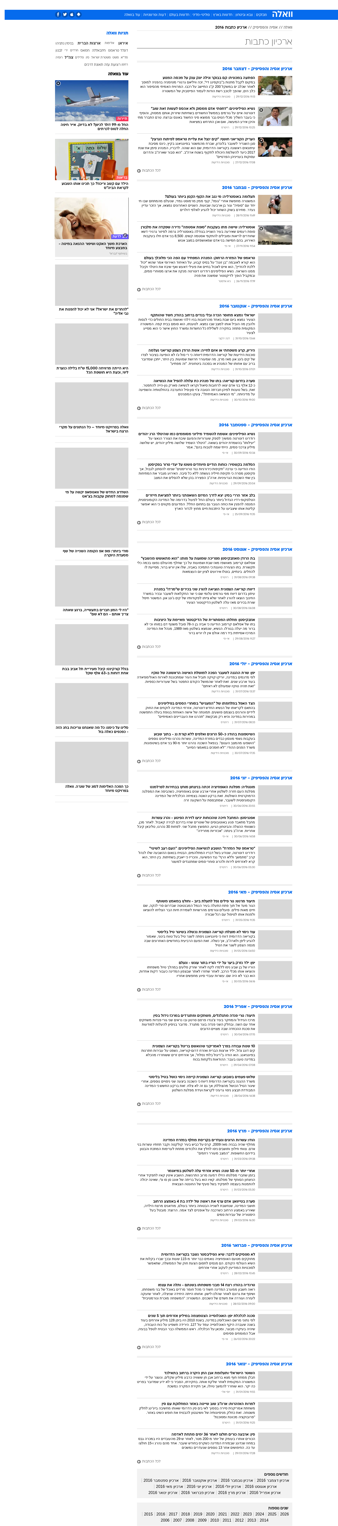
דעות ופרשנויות (150, 15)
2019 (193, 1514)
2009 (197, 1520)
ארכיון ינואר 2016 (158, 1493)
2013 (247, 1520)
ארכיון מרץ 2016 (227, 1493)
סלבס (207, 5)
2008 (185, 1520)
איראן (118, 43)
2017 (168, 1514)
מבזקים (256, 15)
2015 (143, 1514)
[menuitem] (252, 5)
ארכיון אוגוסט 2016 (256, 1486)
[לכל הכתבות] (210, 171)
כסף (194, 5)
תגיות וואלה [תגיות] (113, 33)
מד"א (119, 57)
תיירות (149, 5)
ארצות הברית (84, 43)
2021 (218, 1514)
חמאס (80, 50)
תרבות (223, 5)
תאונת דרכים (89, 64)
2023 (242, 1514)
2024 (255, 1514)
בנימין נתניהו (60, 43)
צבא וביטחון (239, 15)
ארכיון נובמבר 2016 (232, 1480)
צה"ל (64, 58)
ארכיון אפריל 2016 (260, 1493)
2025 (267, 1514)
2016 (156, 1514)
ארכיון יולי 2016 (224, 1486)
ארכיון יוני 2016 (194, 1486)
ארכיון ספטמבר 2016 (156, 1480)
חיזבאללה (94, 50)
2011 (222, 1520)
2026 (279, 1514)
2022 (230, 1514)
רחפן (120, 64)
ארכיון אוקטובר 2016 (195, 1480)
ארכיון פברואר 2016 (193, 1493)
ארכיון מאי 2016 (164, 1486)
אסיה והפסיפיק (260, 28)
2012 (234, 1520)
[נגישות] (7, 5)
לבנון (54, 50)
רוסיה (54, 57)
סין (83, 57)
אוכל (181, 5)
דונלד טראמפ (113, 50)
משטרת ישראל (96, 57)
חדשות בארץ (218, 15)
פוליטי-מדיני (196, 15)
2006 (160, 1520)
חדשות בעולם (175, 15)
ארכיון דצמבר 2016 (268, 1480)
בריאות (166, 5)
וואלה (283, 28)
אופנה (113, 5)
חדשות (255, 5)
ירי (61, 50)
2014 (259, 1520)
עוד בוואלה (127, 15)
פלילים (74, 57)
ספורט (239, 5)
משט (111, 57)
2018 (181, 1514)
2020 (205, 1514)
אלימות (105, 43)
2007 (173, 1520)
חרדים (70, 50)
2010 (210, 1520)
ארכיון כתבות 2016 (226, 28)
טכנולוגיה (131, 5)
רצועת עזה (108, 64)
